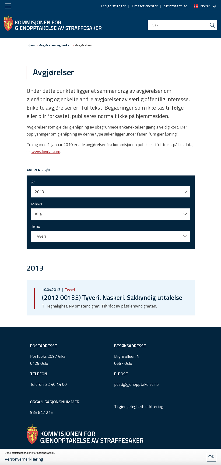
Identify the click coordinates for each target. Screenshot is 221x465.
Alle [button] (38, 214)
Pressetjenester (145, 6)
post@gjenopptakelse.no (136, 384)
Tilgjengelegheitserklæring (138, 406)
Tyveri (69, 289)
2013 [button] (39, 192)
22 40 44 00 (56, 384)
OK (211, 456)
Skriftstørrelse (175, 6)
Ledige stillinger (113, 6)
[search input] (182, 25)
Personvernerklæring (24, 459)
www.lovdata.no (46, 151)
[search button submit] (212, 25)
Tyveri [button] (40, 236)
